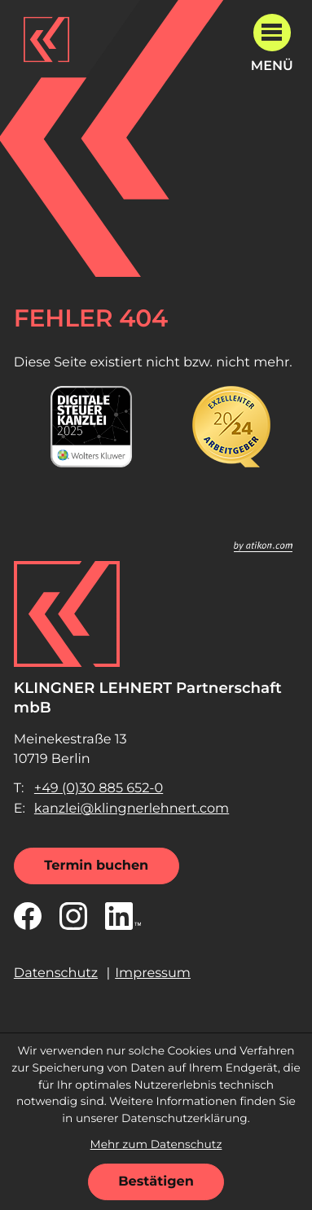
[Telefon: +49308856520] (98, 788)
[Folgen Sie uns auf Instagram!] (73, 916)
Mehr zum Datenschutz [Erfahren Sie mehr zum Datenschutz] (156, 1144)
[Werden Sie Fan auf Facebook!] (28, 916)
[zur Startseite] (46, 39)
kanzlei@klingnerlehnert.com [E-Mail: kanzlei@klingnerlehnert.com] (131, 808)
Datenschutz (56, 973)
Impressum (153, 973)
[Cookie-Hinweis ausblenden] (156, 1182)
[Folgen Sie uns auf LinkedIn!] (123, 916)
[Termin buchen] (96, 866)
